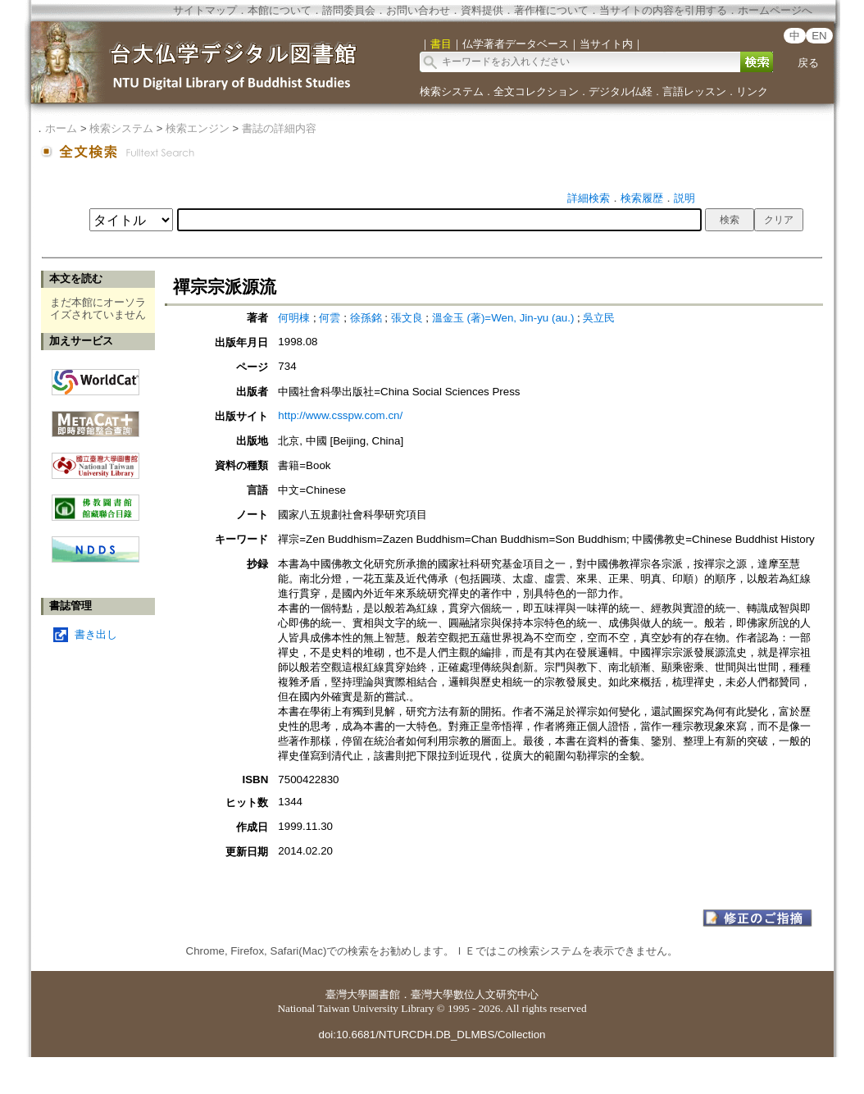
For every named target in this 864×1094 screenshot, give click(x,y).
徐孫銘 (366, 318)
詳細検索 (588, 198)
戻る (808, 63)
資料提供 (482, 10)
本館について (279, 10)
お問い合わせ (418, 10)
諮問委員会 (348, 10)
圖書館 (384, 994)
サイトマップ (205, 10)
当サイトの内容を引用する (663, 10)
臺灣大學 (346, 994)
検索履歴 (642, 198)
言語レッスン (694, 91)
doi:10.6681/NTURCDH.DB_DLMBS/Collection (431, 1034)
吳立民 (599, 318)
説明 (684, 198)
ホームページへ (775, 10)
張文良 (407, 318)
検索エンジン (198, 128)
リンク (752, 91)
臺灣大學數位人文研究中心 (475, 994)
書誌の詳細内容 (279, 128)
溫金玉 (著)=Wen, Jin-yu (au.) (503, 318)
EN (819, 36)
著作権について (551, 10)
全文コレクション (536, 91)
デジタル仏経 (621, 91)
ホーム (61, 128)
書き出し (96, 634)
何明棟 (294, 318)
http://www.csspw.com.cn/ (340, 415)
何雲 (329, 318)
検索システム (452, 91)
